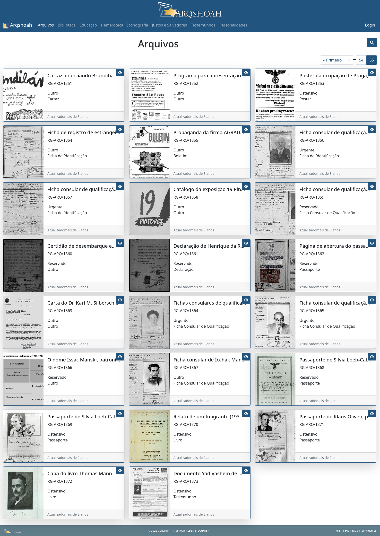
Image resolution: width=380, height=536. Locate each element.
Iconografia (137, 25)
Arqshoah (17, 25)
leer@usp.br (368, 530)
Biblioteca (67, 25)
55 (372, 60)
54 (361, 60)
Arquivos (46, 25)
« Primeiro (332, 60)
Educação (88, 25)
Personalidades (233, 25)
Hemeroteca (112, 25)
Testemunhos (203, 25)
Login (370, 25)
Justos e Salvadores (169, 25)
